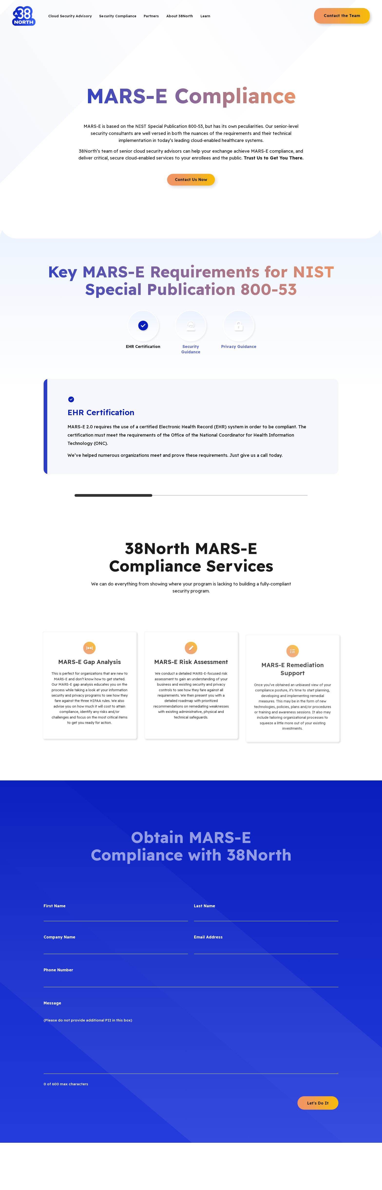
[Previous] (49, 379)
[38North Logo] (24, 16)
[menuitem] (70, 15)
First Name (55, 794)
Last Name (204, 794)
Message (52, 891)
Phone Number (58, 858)
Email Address (208, 825)
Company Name (59, 825)
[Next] (333, 379)
